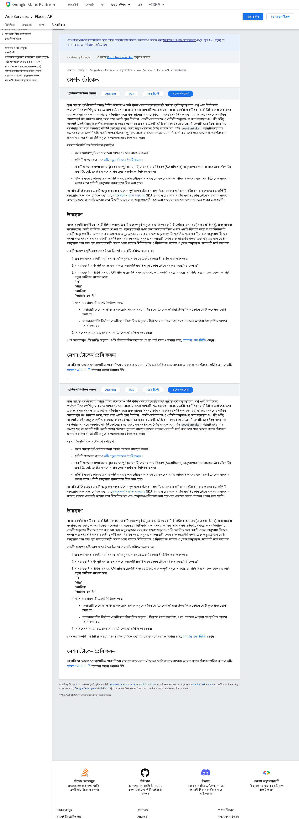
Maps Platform (33, 4)
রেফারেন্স (27, 25)
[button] (25, 29)
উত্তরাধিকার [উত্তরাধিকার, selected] (58, 25)
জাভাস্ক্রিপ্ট (153, 93)
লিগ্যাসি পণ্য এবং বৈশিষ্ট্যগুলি (179, 40)
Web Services (17, 16)
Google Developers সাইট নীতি (91, 688)
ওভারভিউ (73, 4)
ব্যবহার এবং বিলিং (194, 340)
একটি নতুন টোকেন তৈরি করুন (121, 160)
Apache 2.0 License (202, 684)
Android (110, 93)
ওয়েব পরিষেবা (180, 93)
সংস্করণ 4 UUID (77, 370)
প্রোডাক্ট (90, 4)
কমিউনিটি (154, 4)
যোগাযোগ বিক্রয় (280, 16)
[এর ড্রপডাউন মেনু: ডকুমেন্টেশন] (130, 4)
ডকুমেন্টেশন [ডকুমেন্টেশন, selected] (118, 4)
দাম (102, 4)
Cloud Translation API (120, 57)
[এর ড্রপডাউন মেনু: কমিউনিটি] (164, 4)
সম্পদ (42, 25)
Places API (44, 16)
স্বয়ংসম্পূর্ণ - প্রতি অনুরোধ (129, 195)
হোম (69, 70)
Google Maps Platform (102, 70)
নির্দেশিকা (10, 25)
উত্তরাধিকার (180, 70)
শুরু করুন (253, 16)
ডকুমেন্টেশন (126, 70)
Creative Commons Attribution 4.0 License (132, 684)
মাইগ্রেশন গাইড (93, 44)
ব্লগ (140, 4)
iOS (131, 93)
